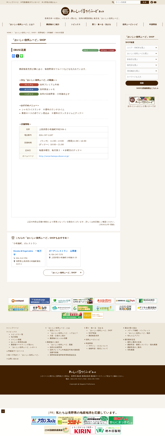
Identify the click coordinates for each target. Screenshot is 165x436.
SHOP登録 (92, 333)
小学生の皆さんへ (50, 2)
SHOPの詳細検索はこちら (146, 88)
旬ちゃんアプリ (133, 336)
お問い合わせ (13, 359)
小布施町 (50, 32)
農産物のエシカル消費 (58, 338)
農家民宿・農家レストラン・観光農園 (142, 345)
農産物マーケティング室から (22, 345)
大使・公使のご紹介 (58, 336)
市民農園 (130, 350)
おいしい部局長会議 (19, 342)
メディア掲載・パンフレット (138, 330)
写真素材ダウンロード (31, 2)
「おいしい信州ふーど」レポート (24, 347)
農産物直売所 (94, 336)
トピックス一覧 (17, 334)
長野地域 (41, 32)
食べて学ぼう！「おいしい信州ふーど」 (24, 355)
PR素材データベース (16, 351)
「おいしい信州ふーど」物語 (138, 333)
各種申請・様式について (98, 348)
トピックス (76, 24)
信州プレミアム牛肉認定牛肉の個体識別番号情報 (65, 351)
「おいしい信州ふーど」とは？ (21, 24)
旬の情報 (14, 337)
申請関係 (153, 24)
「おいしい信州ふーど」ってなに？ (64, 333)
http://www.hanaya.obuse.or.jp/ (54, 156)
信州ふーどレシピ (130, 24)
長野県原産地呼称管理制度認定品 (63, 355)
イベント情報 (16, 339)
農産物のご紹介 (52, 24)
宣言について (55, 330)
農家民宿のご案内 (134, 347)
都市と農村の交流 (134, 342)
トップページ (13, 2)
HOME (9, 32)
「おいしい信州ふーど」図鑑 (61, 345)
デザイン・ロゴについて (98, 346)
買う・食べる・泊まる (101, 24)
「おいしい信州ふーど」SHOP (24, 32)
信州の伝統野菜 (56, 347)
